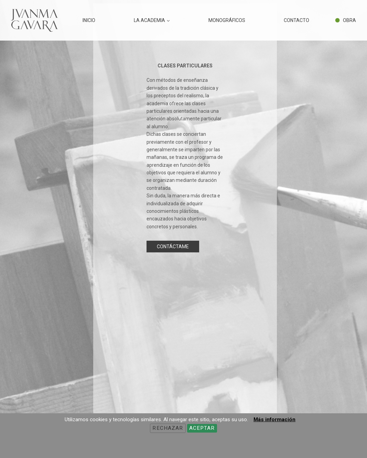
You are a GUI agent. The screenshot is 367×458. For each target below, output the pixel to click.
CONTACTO (296, 20)
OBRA (349, 20)
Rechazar (167, 428)
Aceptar (202, 428)
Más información (274, 419)
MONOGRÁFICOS (226, 20)
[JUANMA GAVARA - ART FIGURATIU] (34, 20)
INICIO (89, 20)
